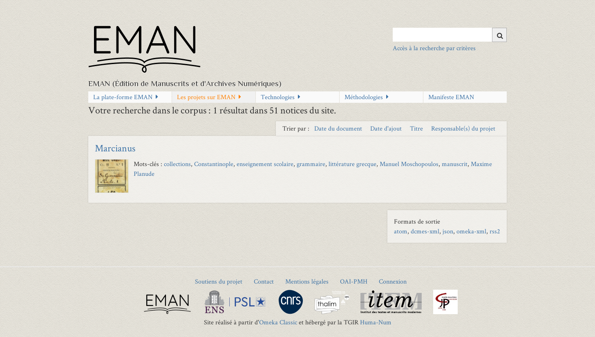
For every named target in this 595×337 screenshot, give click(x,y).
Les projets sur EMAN (206, 97)
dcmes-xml (425, 231)
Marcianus (115, 148)
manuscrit (455, 164)
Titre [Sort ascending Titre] (417, 128)
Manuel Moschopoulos (409, 164)
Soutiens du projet (218, 281)
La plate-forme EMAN (122, 97)
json (448, 231)
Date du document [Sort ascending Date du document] (339, 128)
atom (400, 231)
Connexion (393, 281)
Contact (264, 281)
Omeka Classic (278, 322)
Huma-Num (375, 322)
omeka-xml (471, 231)
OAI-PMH (353, 281)
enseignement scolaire (265, 164)
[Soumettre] (499, 35)
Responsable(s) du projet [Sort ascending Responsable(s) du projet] (463, 128)
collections (177, 164)
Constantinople (213, 164)
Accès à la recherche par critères (434, 48)
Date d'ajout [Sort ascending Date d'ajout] (386, 128)
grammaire (311, 164)
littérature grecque (352, 164)
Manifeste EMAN (451, 97)
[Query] (450, 35)
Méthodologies (363, 97)
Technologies (278, 97)
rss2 (495, 231)
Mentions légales (307, 281)
